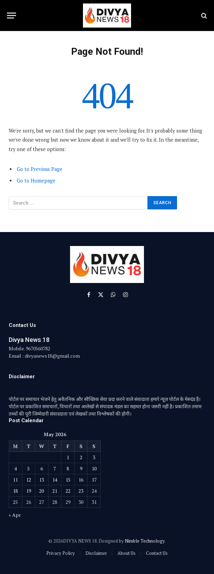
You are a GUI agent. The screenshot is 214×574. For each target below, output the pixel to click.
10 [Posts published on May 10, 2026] (94, 468)
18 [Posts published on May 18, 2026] (15, 490)
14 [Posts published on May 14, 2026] (54, 479)
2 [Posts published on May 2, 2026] (81, 457)
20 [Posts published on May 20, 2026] (41, 490)
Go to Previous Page (39, 169)
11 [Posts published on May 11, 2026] (15, 479)
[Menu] (11, 15)
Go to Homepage (36, 180)
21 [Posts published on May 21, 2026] (54, 490)
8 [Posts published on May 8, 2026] (68, 468)
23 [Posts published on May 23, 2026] (80, 490)
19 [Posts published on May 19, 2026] (28, 490)
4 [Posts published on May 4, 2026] (15, 468)
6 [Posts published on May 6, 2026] (41, 468)
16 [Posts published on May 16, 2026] (80, 479)
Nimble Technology (145, 541)
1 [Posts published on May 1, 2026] (68, 457)
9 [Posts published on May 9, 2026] (81, 468)
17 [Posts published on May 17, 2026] (94, 479)
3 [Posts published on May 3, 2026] (94, 457)
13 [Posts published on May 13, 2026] (41, 479)
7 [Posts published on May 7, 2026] (54, 468)
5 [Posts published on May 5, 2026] (28, 468)
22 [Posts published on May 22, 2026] (68, 490)
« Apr (15, 515)
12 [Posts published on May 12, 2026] (28, 479)
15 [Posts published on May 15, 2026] (68, 479)
